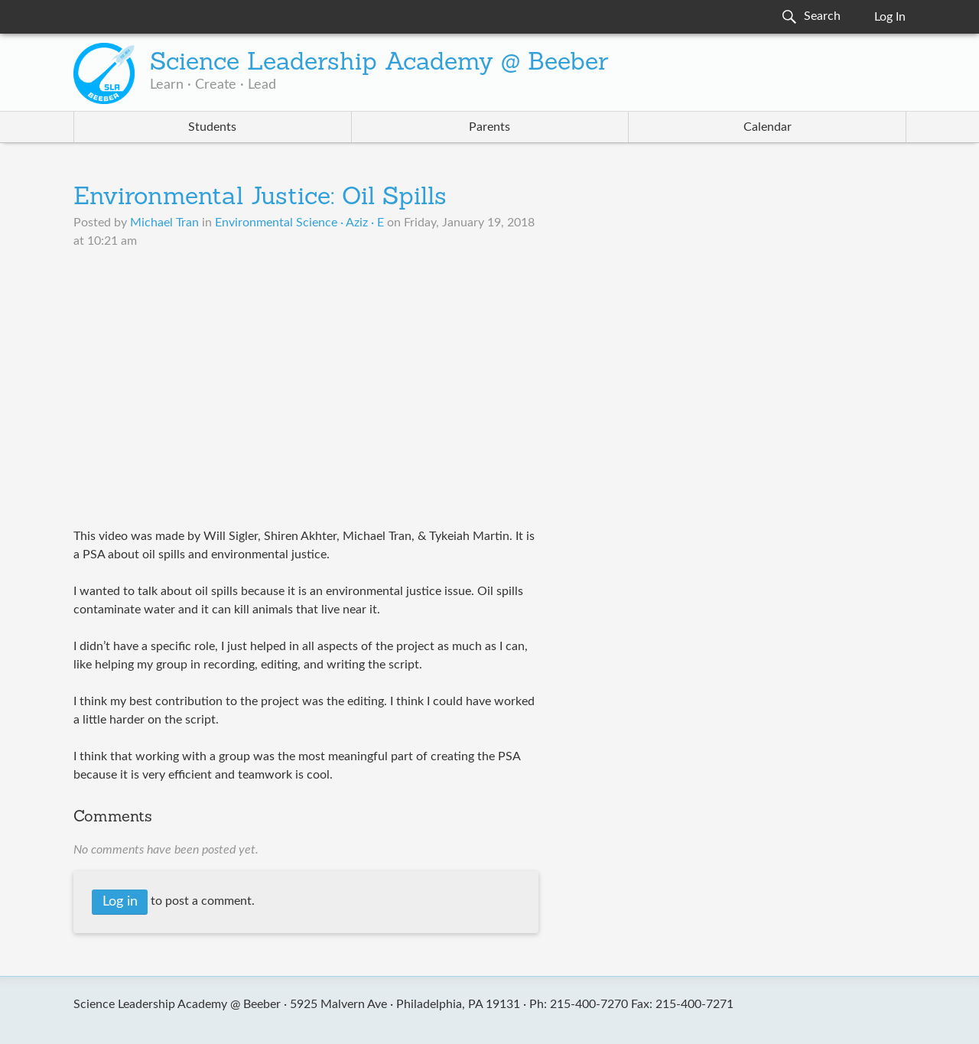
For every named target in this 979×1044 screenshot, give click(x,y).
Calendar (767, 127)
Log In (890, 17)
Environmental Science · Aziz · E (299, 222)
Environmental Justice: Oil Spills (260, 198)
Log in (120, 902)
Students (212, 127)
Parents (489, 127)
